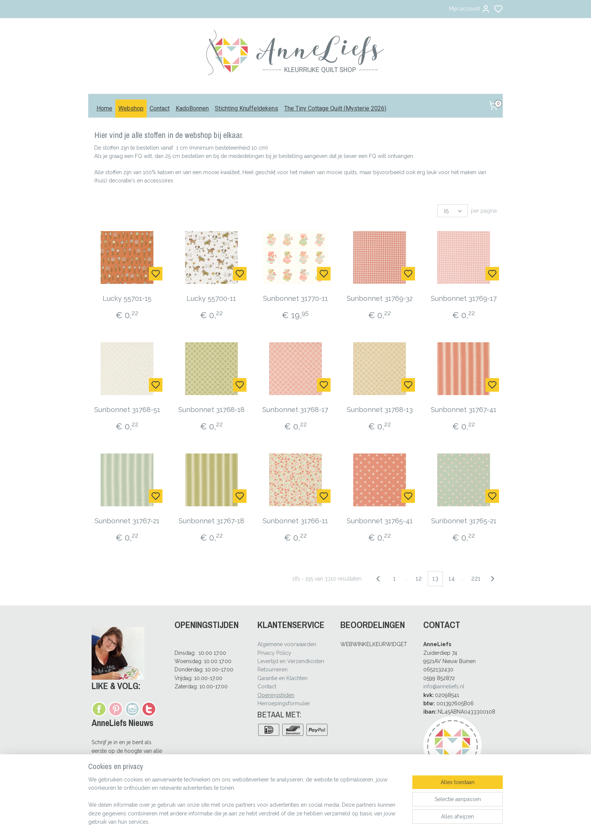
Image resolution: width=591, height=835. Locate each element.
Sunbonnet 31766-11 (295, 521)
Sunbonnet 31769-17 (464, 298)
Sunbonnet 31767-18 (211, 521)
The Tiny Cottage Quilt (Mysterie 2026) (335, 108)
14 (452, 578)
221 (476, 578)
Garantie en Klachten (282, 678)
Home (104, 108)
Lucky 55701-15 (127, 298)
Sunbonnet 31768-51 (127, 410)
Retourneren (272, 669)
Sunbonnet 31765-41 (380, 521)
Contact (160, 108)
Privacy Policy (274, 653)
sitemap (317, 821)
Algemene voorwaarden (286, 644)
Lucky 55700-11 (211, 298)
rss (330, 821)
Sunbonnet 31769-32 (380, 298)
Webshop (131, 108)
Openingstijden (275, 695)
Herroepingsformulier (283, 703)
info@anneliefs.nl (443, 686)
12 (419, 578)
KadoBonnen (192, 108)
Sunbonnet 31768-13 (380, 410)
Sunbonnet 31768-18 (211, 410)
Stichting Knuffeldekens (246, 108)
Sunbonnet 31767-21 (127, 521)
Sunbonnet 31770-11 (295, 298)
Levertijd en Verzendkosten (290, 661)
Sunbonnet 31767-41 (463, 410)
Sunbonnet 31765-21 (463, 521)
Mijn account (469, 9)
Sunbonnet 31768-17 (295, 410)
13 (435, 578)
